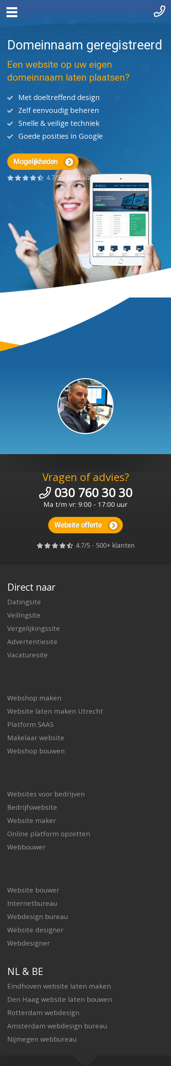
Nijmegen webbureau (42, 1038)
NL (13, 971)
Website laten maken (85, 11)
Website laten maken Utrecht (55, 710)
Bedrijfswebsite (32, 807)
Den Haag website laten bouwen (59, 999)
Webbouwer (26, 846)
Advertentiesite (32, 641)
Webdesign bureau (37, 916)
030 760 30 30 (93, 492)
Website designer (35, 929)
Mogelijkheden (44, 162)
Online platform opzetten (48, 833)
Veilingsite (24, 614)
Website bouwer (33, 889)
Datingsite (24, 601)
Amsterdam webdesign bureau (57, 1025)
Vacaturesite (27, 654)
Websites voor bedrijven (46, 793)
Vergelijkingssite (33, 628)
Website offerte (87, 525)
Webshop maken (34, 697)
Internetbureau (32, 903)
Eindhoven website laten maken (59, 985)
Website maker (31, 820)
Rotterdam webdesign (43, 1012)
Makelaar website (35, 737)
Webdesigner (28, 942)
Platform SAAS (30, 724)
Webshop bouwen (36, 750)
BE (37, 971)
